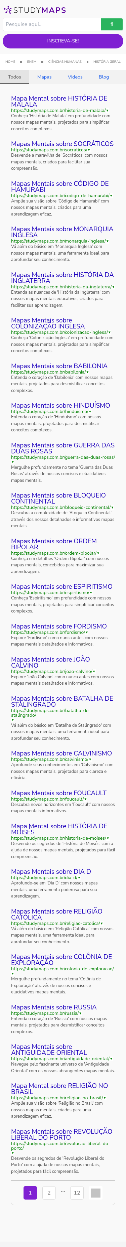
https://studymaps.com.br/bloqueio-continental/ (61, 507)
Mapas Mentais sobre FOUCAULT (59, 793)
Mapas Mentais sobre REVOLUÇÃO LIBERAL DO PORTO (62, 1135)
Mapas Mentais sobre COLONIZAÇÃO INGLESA (48, 323)
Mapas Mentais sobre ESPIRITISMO (62, 587)
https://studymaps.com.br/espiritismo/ (50, 592)
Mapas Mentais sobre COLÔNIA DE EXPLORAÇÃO (61, 960)
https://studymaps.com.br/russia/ (45, 1013)
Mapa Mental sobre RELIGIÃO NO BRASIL (59, 1089)
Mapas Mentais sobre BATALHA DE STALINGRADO (62, 702)
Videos (75, 77)
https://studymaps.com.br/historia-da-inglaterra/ (61, 287)
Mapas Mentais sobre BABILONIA (59, 366)
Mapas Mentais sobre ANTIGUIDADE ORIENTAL (49, 1050)
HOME (10, 61)
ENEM (32, 61)
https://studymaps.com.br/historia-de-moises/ (58, 838)
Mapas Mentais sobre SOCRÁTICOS (62, 144)
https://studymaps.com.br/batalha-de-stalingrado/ (50, 713)
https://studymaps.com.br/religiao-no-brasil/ (57, 1098)
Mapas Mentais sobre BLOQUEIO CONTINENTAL (58, 499)
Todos (14, 77)
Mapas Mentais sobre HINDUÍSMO (60, 406)
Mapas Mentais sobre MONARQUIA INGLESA (62, 232)
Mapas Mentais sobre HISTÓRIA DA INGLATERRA (62, 278)
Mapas (44, 77)
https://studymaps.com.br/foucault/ (47, 799)
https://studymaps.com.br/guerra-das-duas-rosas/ (63, 457)
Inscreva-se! (63, 41)
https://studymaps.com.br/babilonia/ (48, 372)
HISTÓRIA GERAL (107, 61)
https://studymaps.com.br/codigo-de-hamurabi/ (60, 195)
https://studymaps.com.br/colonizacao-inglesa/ (59, 332)
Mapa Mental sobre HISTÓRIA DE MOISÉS (59, 829)
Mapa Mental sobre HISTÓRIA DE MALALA (59, 102)
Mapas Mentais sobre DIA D (51, 872)
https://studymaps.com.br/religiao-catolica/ (55, 923)
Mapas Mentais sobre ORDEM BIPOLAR (54, 544)
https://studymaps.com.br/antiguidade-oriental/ (60, 1059)
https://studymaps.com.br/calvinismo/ (49, 759)
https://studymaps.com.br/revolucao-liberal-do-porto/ (60, 1146)
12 (77, 1193)
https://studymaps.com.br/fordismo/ (48, 632)
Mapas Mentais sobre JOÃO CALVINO (50, 663)
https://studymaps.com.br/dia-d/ (44, 877)
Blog (104, 77)
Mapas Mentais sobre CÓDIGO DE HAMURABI (60, 187)
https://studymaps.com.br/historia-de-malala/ (58, 110)
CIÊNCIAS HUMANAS (65, 61)
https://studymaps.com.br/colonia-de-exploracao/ (62, 969)
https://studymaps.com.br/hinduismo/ (49, 411)
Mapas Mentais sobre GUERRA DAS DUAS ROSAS (63, 448)
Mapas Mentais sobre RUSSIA (54, 1007)
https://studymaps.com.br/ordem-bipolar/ (53, 553)
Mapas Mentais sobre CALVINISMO (61, 753)
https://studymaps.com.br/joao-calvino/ (51, 671)
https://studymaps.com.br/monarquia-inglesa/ (58, 241)
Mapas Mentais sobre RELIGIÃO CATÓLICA (56, 915)
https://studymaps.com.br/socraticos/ (49, 150)
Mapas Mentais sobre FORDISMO (59, 627)
